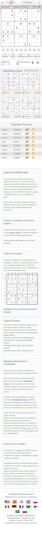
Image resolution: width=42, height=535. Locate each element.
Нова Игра (27, 2)
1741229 (17, 149)
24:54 (18, 116)
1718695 (17, 153)
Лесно (5, 92)
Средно (25, 92)
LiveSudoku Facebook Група (20, 494)
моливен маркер (20, 399)
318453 (16, 157)
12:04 (37, 92)
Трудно (5, 116)
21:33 (37, 116)
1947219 (17, 137)
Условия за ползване (15, 515)
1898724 (17, 133)
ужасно (4, 7)
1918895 (17, 129)
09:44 (18, 92)
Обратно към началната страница (20, 497)
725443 (16, 145)
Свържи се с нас (28, 518)
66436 (16, 141)
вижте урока (15, 232)
